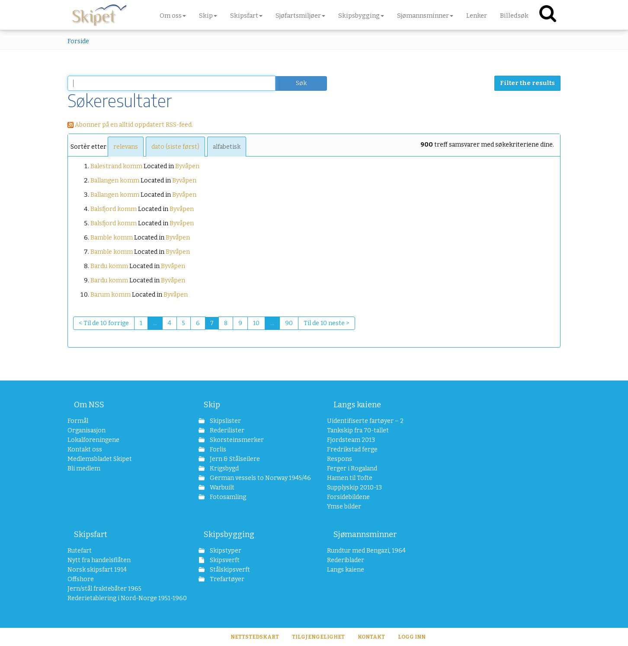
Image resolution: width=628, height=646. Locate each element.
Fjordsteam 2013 (351, 440)
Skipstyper (224, 550)
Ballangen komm (114, 180)
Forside (78, 41)
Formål (77, 421)
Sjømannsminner (365, 534)
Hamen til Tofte (349, 478)
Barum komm (110, 294)
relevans (125, 146)
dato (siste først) (175, 146)
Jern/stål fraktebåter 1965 (104, 588)
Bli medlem (83, 468)
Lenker (476, 15)
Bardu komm (109, 266)
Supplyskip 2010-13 (354, 487)
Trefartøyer (226, 579)
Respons (339, 459)
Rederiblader (345, 560)
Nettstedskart (255, 637)
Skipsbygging (229, 534)
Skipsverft (224, 560)
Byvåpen (187, 166)
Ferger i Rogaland (352, 468)
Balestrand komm (116, 166)
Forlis (217, 449)
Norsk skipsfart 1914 (97, 569)
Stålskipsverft (229, 569)
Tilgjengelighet (318, 637)
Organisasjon (86, 430)
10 (256, 323)
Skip (212, 404)
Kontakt (371, 637)
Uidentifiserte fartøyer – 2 (365, 421)
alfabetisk (226, 146)
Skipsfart (90, 534)
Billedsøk (514, 15)
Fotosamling (227, 497)
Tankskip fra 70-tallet (358, 430)
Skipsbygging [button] (361, 15)
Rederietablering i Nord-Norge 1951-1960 (120, 598)
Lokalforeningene (93, 440)
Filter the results (527, 83)
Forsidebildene (348, 497)
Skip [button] (208, 15)
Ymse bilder (344, 506)
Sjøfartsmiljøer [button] (300, 15)
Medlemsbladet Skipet (99, 459)
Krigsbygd (223, 468)
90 (289, 323)
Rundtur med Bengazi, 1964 (366, 550)
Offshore (80, 579)
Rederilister (226, 430)
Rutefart (79, 550)
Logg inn (412, 637)
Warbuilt (221, 487)
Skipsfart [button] (246, 15)
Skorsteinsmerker (236, 440)
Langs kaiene (357, 404)
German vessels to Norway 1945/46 (255, 478)
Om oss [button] (173, 15)
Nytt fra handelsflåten (99, 560)
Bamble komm (111, 237)
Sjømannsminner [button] (425, 15)
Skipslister (224, 421)
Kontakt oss (84, 449)
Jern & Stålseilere (234, 459)
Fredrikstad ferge (352, 449)
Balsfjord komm (113, 209)
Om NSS (89, 404)
